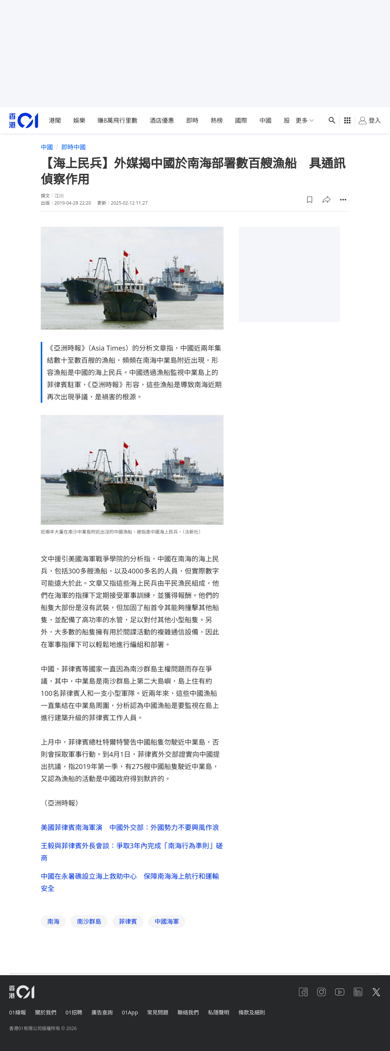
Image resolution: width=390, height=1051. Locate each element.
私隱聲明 (218, 1012)
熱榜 (217, 120)
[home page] (23, 120)
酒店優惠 (162, 120)
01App (130, 1012)
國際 (241, 120)
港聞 (55, 120)
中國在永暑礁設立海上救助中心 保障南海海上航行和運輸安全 (130, 881)
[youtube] (339, 991)
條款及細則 (251, 1012)
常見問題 (157, 1012)
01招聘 (74, 1012)
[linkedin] (358, 991)
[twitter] (376, 991)
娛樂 (79, 120)
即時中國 (73, 147)
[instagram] (321, 991)
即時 (192, 120)
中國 (265, 120)
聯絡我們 (188, 1012)
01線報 (17, 1012)
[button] (310, 199)
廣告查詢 (102, 1012)
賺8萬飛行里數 (117, 120)
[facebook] (303, 991)
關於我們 (45, 1012)
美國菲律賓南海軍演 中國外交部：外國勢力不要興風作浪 (130, 827)
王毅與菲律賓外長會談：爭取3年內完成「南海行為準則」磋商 (132, 851)
